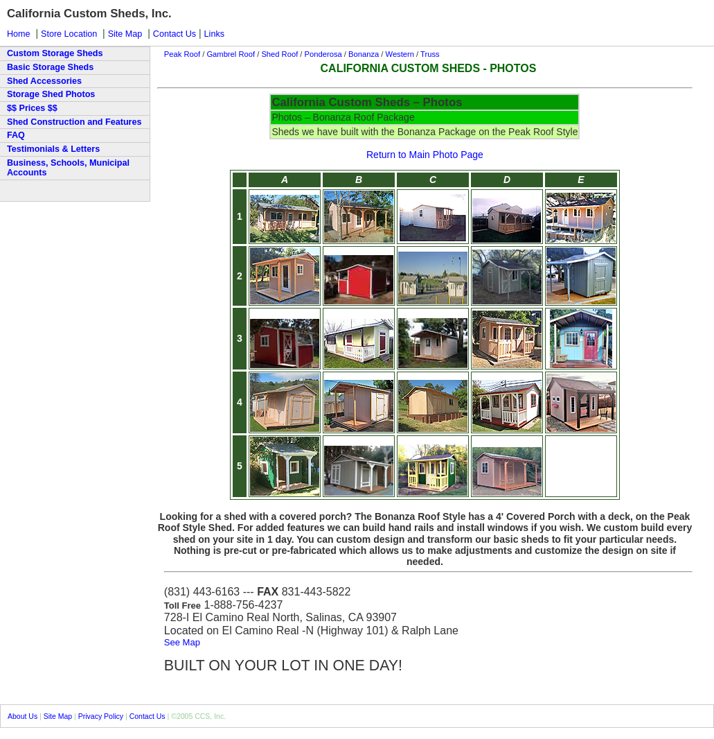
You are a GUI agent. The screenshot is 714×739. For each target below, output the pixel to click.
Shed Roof (279, 54)
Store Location (69, 34)
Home (18, 34)
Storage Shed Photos (51, 94)
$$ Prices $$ (32, 108)
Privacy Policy (100, 716)
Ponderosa (323, 54)
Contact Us (174, 34)
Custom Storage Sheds (55, 53)
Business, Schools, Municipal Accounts (68, 168)
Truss (430, 54)
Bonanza (363, 54)
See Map (182, 642)
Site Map (125, 34)
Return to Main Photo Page (424, 154)
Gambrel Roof (231, 54)
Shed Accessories (44, 81)
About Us (22, 716)
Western (398, 54)
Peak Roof (182, 54)
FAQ (16, 135)
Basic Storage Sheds (50, 67)
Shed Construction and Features (74, 122)
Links (214, 34)
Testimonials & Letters (53, 149)
